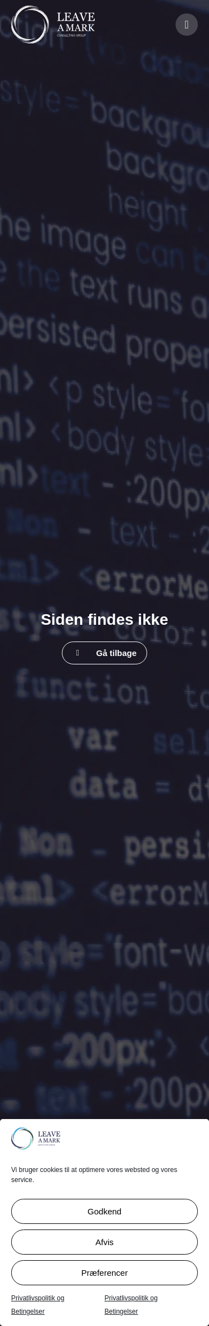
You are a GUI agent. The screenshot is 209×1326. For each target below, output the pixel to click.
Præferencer (104, 1272)
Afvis (104, 1242)
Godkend (104, 1211)
